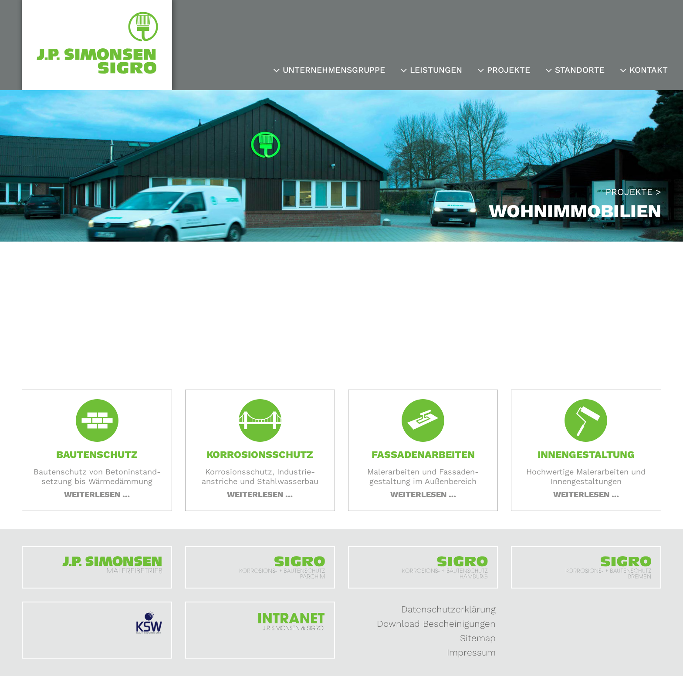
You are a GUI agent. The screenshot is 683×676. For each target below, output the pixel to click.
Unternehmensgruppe (334, 70)
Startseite (187, 338)
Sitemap (478, 637)
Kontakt (648, 70)
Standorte (580, 70)
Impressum (471, 652)
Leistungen (436, 70)
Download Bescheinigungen (436, 623)
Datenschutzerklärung (448, 609)
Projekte (508, 70)
